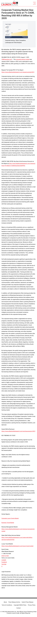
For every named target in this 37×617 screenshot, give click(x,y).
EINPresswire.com (7, 59)
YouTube (4, 564)
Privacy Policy (31, 605)
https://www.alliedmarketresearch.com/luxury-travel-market (17, 546)
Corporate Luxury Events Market (10, 518)
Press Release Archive (14, 602)
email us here (5, 555)
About (5, 602)
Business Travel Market (8, 522)
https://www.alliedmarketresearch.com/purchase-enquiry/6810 (18, 431)
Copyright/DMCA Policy (20, 605)
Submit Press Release (27, 602)
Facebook (4, 562)
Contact (18, 608)
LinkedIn (4, 560)
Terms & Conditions (7, 605)
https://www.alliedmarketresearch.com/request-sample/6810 (18, 72)
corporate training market (22, 59)
